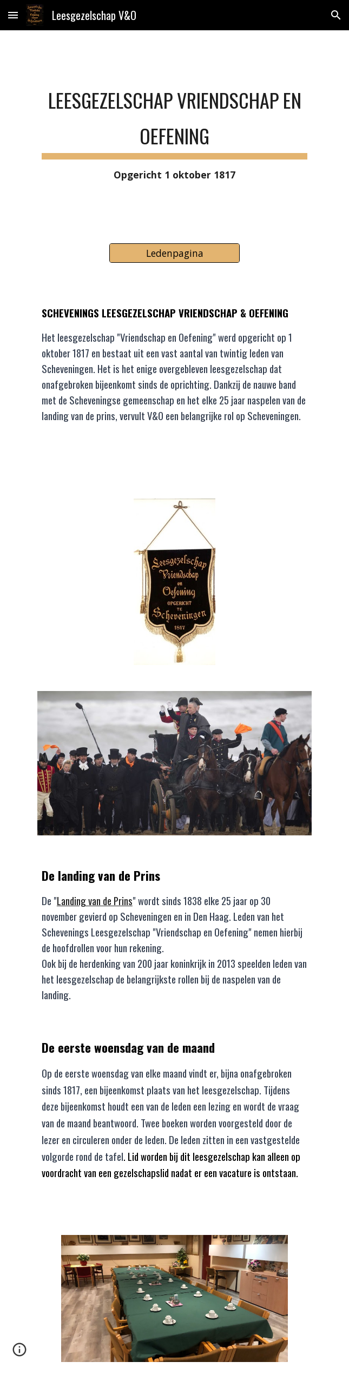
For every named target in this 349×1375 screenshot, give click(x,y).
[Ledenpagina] (174, 253)
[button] (13, 15)
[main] (174, 130)
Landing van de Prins (95, 900)
